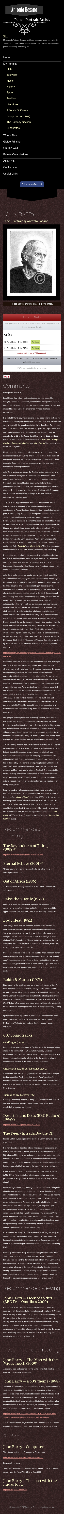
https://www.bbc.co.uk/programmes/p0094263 (21, 1125)
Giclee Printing (11, 141)
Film (9, 68)
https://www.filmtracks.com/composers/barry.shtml (23, 1458)
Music (10, 80)
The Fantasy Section (19, 122)
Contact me (10, 167)
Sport (10, 92)
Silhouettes (13, 128)
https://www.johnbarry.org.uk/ (15, 1490)
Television (12, 74)
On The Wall (10, 148)
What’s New (10, 135)
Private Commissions (15, 154)
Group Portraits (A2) (18, 116)
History (11, 86)
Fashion (11, 98)
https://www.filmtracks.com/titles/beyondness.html (23, 855)
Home (6, 57)
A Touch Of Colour (17, 110)
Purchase (35, 342)
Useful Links (10, 173)
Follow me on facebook (32, 184)
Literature (12, 104)
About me (9, 160)
